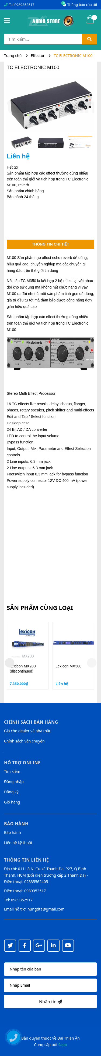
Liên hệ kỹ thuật (18, 842)
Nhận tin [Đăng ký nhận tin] (50, 1002)
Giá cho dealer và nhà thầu (27, 730)
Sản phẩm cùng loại (40, 607)
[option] (21, 144)
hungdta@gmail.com (45, 909)
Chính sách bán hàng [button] (31, 722)
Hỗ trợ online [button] (22, 763)
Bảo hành (12, 832)
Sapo (62, 1044)
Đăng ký (11, 791)
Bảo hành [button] (16, 824)
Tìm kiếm (12, 771)
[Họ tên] (50, 969)
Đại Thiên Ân (68, 1038)
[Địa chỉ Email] (50, 985)
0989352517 (24, 4)
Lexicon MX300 (68, 666)
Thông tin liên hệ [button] (26, 860)
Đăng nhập (14, 781)
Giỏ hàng (12, 802)
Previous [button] (9, 662)
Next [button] (91, 662)
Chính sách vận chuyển (24, 741)
